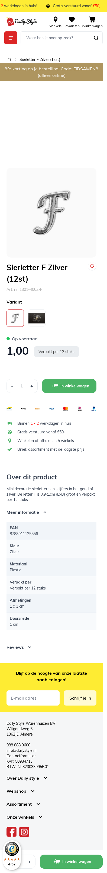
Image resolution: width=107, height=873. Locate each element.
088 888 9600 (18, 745)
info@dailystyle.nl (21, 750)
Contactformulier (21, 755)
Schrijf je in (80, 698)
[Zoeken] (96, 37)
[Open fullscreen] (51, 213)
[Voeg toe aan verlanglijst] (92, 266)
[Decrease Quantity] (12, 386)
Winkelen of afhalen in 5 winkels (45, 440)
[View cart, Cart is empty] (92, 21)
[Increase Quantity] (32, 386)
